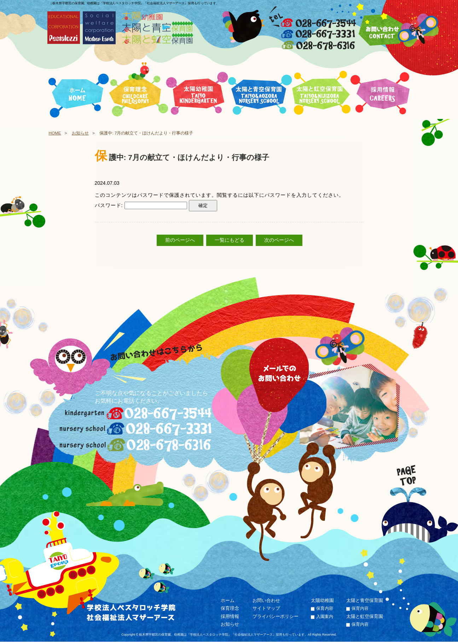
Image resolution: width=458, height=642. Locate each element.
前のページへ (180, 240)
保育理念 (230, 608)
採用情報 (230, 616)
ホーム (227, 600)
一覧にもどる (229, 240)
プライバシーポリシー (275, 616)
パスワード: (141, 205)
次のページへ (279, 240)
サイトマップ (266, 608)
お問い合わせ (266, 600)
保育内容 (324, 608)
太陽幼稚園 (322, 600)
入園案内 (324, 616)
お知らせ (80, 133)
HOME (55, 133)
